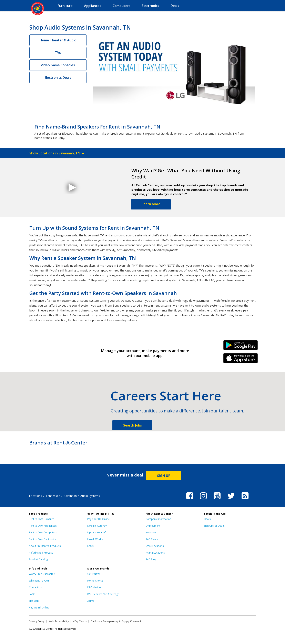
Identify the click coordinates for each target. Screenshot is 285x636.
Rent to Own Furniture (41, 519)
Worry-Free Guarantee (42, 574)
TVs (58, 52)
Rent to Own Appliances (43, 525)
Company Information (158, 519)
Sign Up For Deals (214, 525)
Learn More (151, 204)
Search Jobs (132, 425)
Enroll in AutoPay (97, 525)
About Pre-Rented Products (45, 546)
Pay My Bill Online (39, 607)
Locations (35, 496)
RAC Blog (151, 559)
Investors (151, 532)
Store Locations (155, 546)
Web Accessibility (59, 621)
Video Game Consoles (58, 65)
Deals (207, 519)
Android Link (240, 346)
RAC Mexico (94, 587)
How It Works (95, 539)
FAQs (90, 546)
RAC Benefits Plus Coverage (103, 594)
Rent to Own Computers (43, 532)
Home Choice (95, 580)
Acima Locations (155, 552)
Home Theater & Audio (58, 40)
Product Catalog (38, 559)
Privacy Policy (36, 621)
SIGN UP (163, 475)
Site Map (34, 601)
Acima (90, 601)
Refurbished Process (41, 552)
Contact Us (35, 587)
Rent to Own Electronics (42, 539)
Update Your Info (97, 532)
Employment (153, 525)
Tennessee (53, 496)
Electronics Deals (57, 77)
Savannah (70, 496)
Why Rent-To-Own (39, 580)
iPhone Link (240, 359)
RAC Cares (152, 539)
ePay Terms (79, 621)
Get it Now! (93, 574)
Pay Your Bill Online (98, 519)
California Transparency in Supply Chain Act (116, 621)
